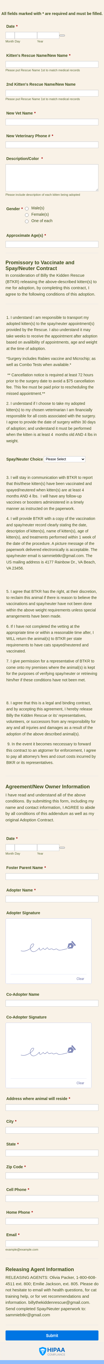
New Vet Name (21, 113)
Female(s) (40, 214)
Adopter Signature (23, 913)
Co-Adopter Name (22, 994)
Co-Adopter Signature (26, 1017)
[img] (48, 946)
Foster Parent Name (26, 867)
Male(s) (37, 208)
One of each (41, 221)
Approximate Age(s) (26, 235)
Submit (52, 1335)
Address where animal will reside (38, 1098)
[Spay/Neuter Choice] (64, 459)
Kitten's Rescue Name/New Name (38, 55)
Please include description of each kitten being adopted (43, 194)
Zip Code (16, 1167)
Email (13, 1235)
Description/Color (24, 158)
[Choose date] (62, 35)
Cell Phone (17, 1189)
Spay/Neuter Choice (24, 459)
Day (17, 41)
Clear (80, 979)
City (11, 1121)
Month (10, 41)
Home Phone (19, 1212)
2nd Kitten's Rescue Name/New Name (41, 84)
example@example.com (22, 1249)
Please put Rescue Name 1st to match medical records (43, 70)
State (12, 1144)
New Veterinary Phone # (29, 136)
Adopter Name (21, 890)
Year (40, 41)
